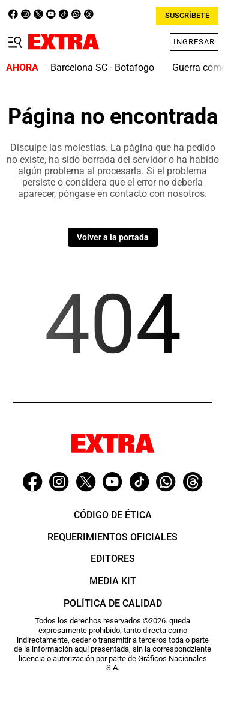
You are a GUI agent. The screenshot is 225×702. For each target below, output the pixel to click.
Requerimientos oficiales (112, 537)
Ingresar (194, 41)
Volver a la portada (113, 237)
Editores (113, 558)
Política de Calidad (113, 603)
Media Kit (112, 581)
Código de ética (113, 515)
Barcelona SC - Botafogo (102, 67)
